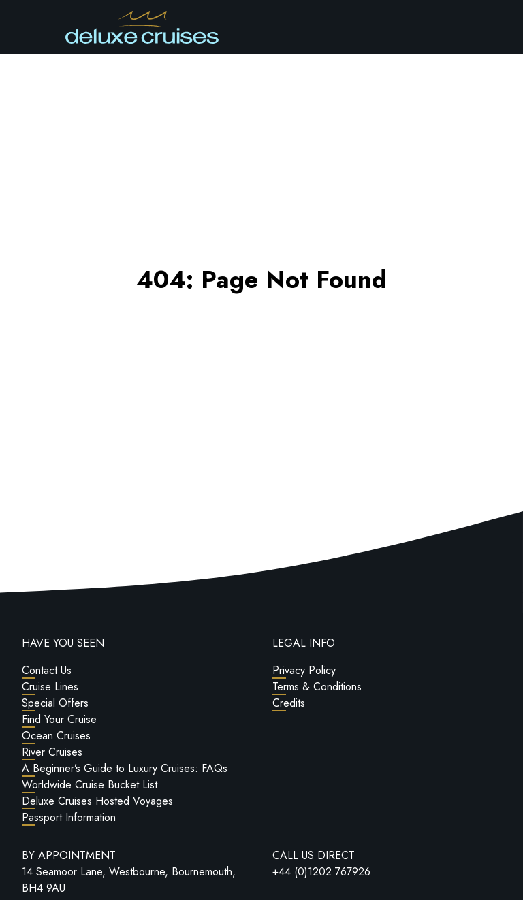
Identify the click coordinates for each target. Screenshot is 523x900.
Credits (288, 703)
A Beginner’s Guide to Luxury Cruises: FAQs (124, 768)
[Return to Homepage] (142, 27)
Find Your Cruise (59, 719)
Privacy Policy (304, 670)
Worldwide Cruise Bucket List (89, 784)
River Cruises (52, 752)
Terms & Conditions (317, 686)
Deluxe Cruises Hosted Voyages (97, 801)
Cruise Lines (50, 686)
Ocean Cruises (56, 735)
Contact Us (47, 670)
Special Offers (55, 703)
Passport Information (69, 817)
